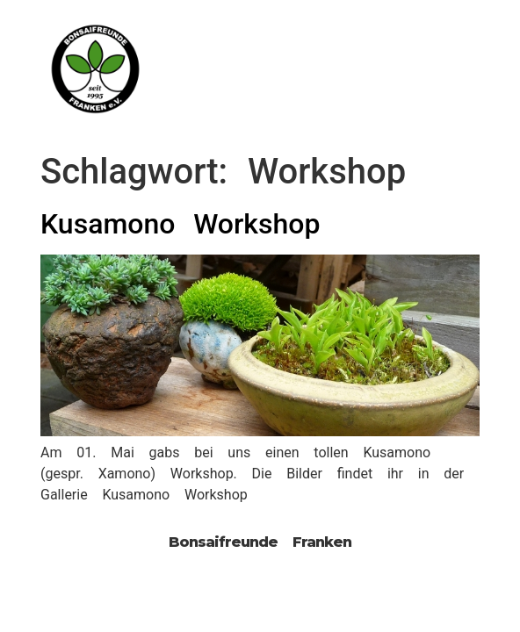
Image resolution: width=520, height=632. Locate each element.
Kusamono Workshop (180, 224)
